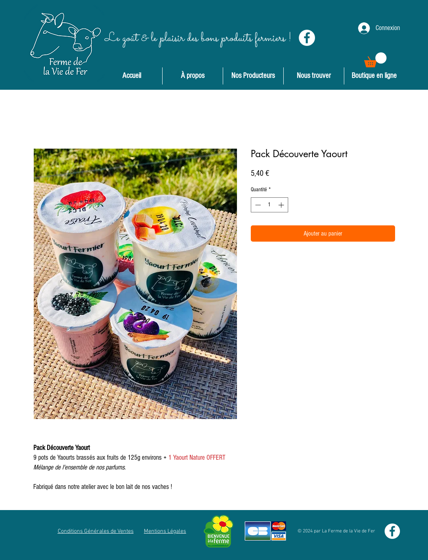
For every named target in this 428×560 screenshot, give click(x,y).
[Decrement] (257, 205)
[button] (375, 59)
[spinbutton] (269, 205)
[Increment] (282, 205)
